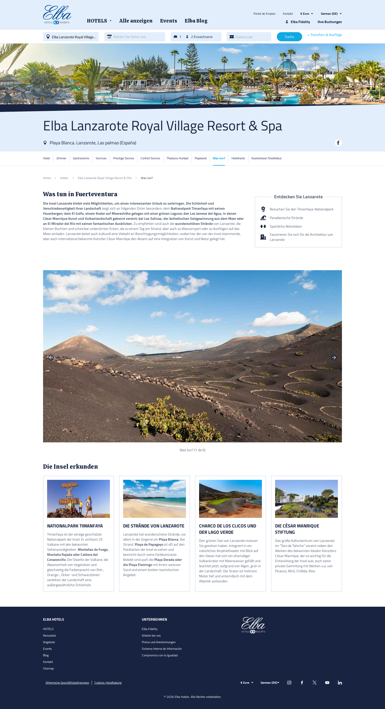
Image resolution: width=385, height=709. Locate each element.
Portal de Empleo (264, 14)
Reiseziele (49, 635)
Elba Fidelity (150, 628)
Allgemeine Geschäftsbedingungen (67, 683)
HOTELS (48, 628)
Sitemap (48, 668)
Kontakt (288, 14)
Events (47, 648)
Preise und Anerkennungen (159, 642)
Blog (46, 655)
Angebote (49, 642)
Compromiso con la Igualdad (160, 655)
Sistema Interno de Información (162, 648)
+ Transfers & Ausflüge (325, 34)
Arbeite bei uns (151, 635)
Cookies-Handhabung (108, 683)
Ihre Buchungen (330, 21)
